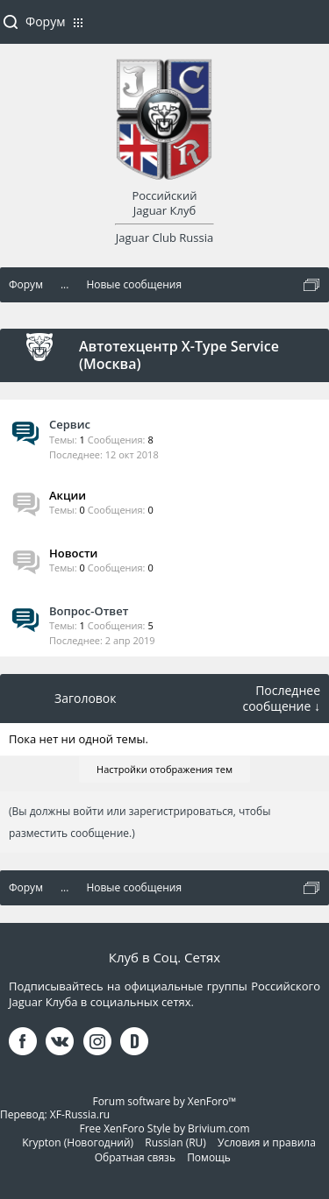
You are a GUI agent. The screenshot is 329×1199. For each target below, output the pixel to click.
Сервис (69, 424)
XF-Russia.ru (80, 1114)
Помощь (209, 1157)
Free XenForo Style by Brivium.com (164, 1128)
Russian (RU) (175, 1142)
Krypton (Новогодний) (77, 1142)
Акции (67, 495)
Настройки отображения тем (164, 769)
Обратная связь (135, 1157)
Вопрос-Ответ (88, 611)
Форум (45, 21)
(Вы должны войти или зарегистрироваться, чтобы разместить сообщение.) (139, 822)
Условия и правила (267, 1142)
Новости (73, 553)
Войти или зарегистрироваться (307, 29)
